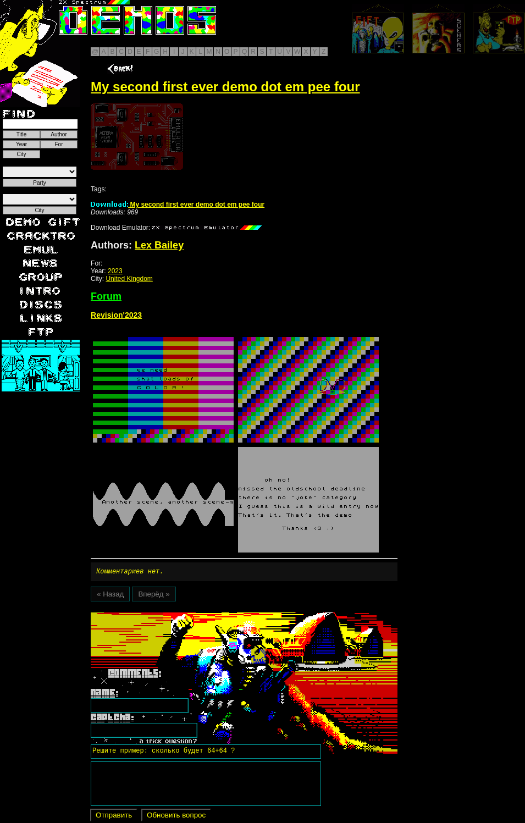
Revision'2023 (116, 315)
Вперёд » (153, 596)
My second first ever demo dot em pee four (177, 204)
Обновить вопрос (176, 817)
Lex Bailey (159, 245)
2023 (115, 271)
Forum (106, 296)
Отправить (114, 817)
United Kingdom (129, 279)
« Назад (110, 596)
